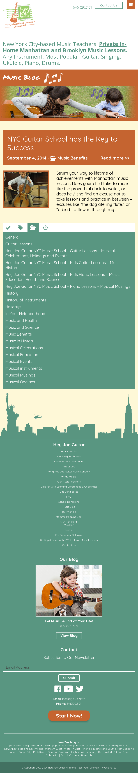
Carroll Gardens (70, 755)
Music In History (19, 340)
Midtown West (53, 748)
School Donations (68, 501)
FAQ (69, 496)
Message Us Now (73, 699)
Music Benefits (73, 158)
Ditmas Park (121, 752)
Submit (69, 678)
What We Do (69, 476)
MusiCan (69, 525)
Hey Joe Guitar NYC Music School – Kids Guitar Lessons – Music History (62, 265)
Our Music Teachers (69, 481)
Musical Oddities (20, 381)
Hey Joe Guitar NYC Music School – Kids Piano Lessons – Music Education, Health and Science (62, 277)
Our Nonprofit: (68, 521)
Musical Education (21, 354)
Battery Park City (119, 745)
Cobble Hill (52, 755)
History (12, 293)
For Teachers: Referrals (68, 535)
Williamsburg (88, 752)
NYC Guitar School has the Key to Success (62, 143)
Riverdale (86, 755)
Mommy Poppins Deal (69, 516)
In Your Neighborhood (25, 313)
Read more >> (115, 158)
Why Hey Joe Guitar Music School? (69, 471)
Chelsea (79, 745)
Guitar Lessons (18, 243)
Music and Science (22, 327)
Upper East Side (62, 745)
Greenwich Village (96, 745)
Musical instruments (23, 368)
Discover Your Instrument (69, 461)
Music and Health (21, 320)
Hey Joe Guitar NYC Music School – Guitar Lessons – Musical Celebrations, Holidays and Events (60, 253)
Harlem (12, 752)
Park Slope (39, 752)
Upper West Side (17, 745)
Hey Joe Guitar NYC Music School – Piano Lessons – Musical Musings (67, 286)
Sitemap (94, 767)
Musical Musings (20, 375)
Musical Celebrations (24, 347)
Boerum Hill (105, 752)
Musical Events (18, 361)
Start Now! (69, 715)
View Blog (69, 635)
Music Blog (21, 77)
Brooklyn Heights (69, 752)
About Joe (69, 466)
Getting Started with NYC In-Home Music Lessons (69, 540)
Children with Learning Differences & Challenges (69, 486)
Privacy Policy (108, 767)
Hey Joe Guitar (69, 444)
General (12, 237)
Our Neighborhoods (69, 456)
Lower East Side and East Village (23, 748)
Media (69, 530)
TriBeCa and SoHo (40, 745)
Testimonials (69, 511)
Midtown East (72, 748)
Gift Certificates (69, 491)
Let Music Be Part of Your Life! (69, 621)
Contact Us (108, 5)
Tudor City (25, 752)
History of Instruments (25, 300)
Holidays (13, 306)
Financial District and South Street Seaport (107, 748)
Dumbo (52, 752)
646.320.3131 (82, 7)
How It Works (69, 451)
